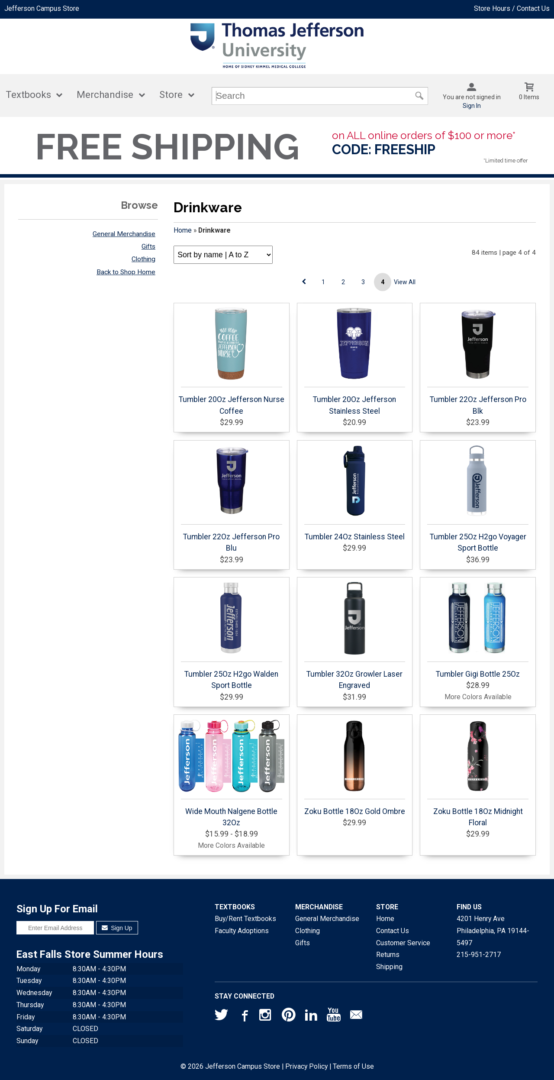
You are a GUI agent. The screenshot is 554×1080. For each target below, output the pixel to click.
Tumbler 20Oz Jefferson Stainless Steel (355, 361)
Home (183, 230)
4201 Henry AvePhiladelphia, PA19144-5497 (493, 931)
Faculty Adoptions (242, 931)
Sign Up (117, 927)
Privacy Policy (306, 1066)
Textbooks (28, 94)
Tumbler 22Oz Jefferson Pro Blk (477, 361)
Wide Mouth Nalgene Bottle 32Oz (232, 773)
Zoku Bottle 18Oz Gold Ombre (355, 767)
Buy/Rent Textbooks (245, 919)
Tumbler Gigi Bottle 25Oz (477, 629)
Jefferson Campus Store (41, 8)
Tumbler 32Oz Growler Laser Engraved (355, 635)
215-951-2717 (479, 954)
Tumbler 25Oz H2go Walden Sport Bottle (231, 635)
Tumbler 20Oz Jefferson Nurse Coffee (231, 361)
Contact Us (392, 931)
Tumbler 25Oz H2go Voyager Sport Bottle (477, 498)
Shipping (389, 967)
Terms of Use (353, 1066)
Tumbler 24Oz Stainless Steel (355, 492)
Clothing (143, 259)
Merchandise (105, 94)
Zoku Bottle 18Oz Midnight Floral (477, 773)
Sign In (472, 105)
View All (405, 282)
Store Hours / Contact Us (512, 8)
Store (171, 94)
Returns (387, 954)
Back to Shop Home (126, 272)
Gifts (148, 246)
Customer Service (403, 943)
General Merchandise (124, 234)
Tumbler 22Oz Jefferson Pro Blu (231, 498)
